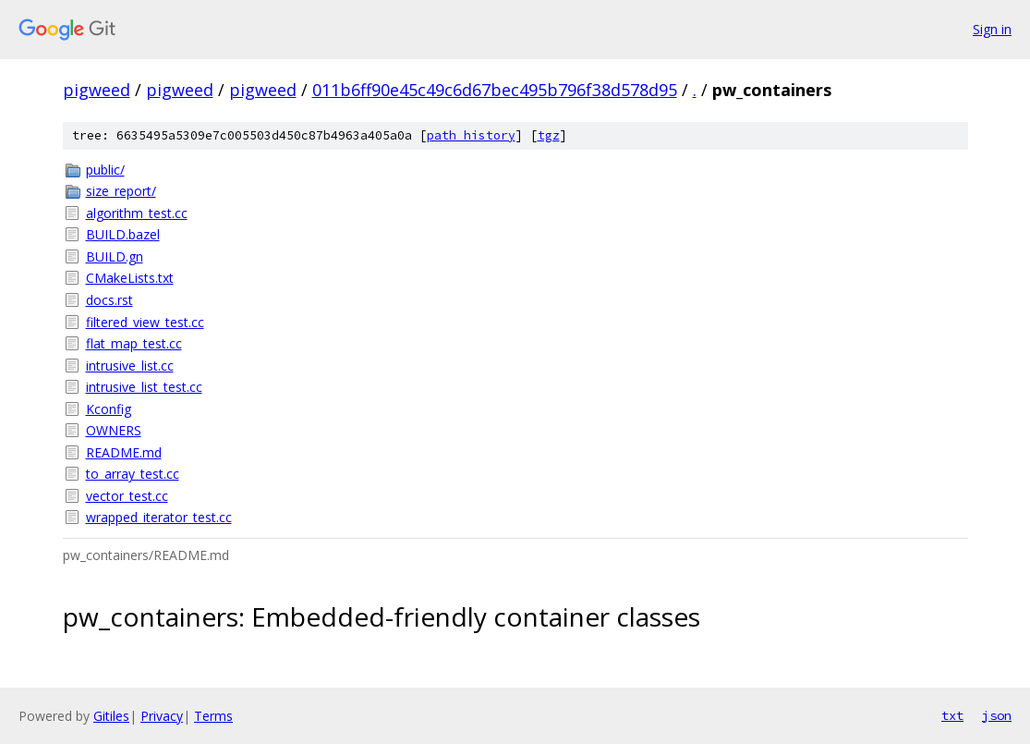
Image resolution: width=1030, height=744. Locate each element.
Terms (213, 716)
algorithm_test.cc (137, 213)
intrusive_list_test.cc (144, 387)
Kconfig (108, 409)
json (997, 715)
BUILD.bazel (123, 234)
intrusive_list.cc (130, 365)
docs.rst (109, 300)
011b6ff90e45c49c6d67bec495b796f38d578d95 (494, 90)
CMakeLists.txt (130, 278)
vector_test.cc (127, 496)
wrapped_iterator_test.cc (159, 517)
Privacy (161, 716)
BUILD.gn (114, 256)
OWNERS (113, 430)
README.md (124, 452)
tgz (549, 135)
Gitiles (111, 716)
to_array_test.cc (132, 473)
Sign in (992, 29)
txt (952, 715)
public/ (105, 169)
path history (471, 135)
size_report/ (121, 191)
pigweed (96, 90)
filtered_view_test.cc (145, 322)
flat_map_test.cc (134, 343)
